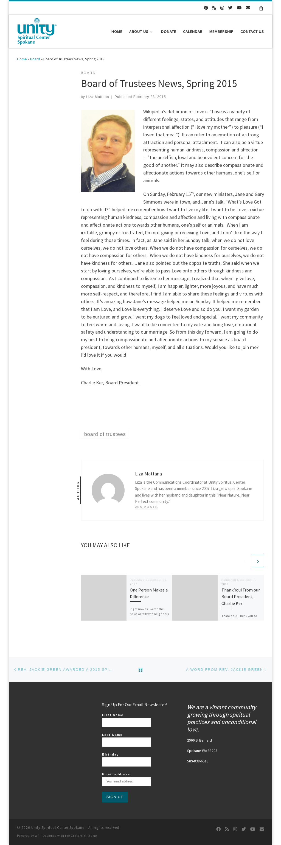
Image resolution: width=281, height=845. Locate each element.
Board (35, 59)
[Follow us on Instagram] (222, 8)
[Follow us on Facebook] (206, 8)
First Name (126, 720)
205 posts (146, 507)
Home (22, 59)
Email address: (126, 779)
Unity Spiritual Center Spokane (57, 827)
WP (37, 836)
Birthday (126, 760)
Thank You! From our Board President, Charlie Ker (240, 596)
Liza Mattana (97, 97)
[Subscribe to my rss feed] (214, 8)
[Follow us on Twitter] (230, 8)
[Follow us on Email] (248, 8)
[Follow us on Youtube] (239, 8)
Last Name (126, 740)
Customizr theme (84, 836)
